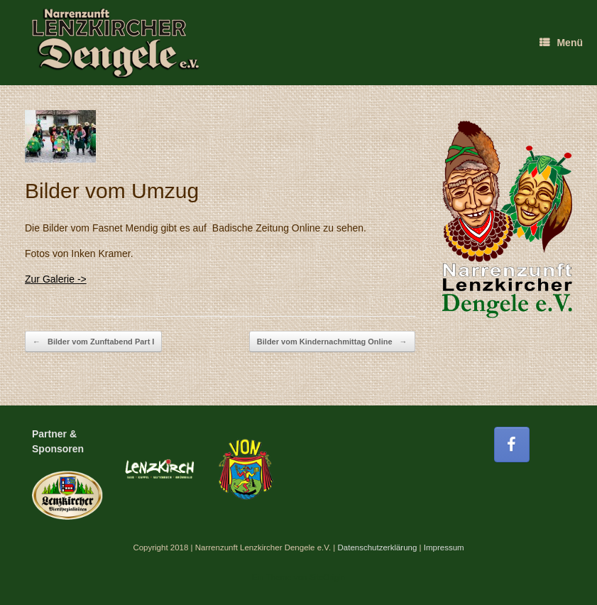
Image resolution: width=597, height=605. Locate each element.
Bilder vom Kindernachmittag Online (332, 342)
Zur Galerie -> (56, 279)
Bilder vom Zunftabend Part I (93, 342)
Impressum (444, 547)
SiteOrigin (327, 577)
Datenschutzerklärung (377, 547)
